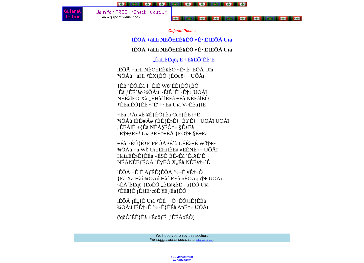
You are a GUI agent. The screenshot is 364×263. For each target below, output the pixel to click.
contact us (204, 240)
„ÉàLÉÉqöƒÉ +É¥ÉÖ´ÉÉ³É (184, 60)
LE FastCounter (182, 257)
